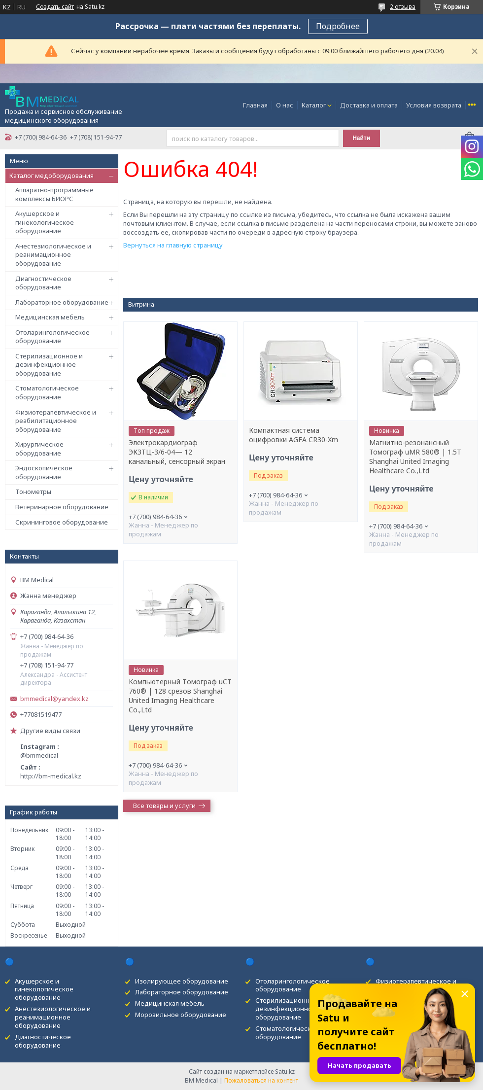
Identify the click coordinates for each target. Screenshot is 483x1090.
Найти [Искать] (361, 138)
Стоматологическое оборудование (47, 392)
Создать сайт (55, 6)
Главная (255, 105)
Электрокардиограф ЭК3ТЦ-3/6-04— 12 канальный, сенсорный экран (177, 452)
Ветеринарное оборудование (61, 506)
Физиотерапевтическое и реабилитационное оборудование (55, 421)
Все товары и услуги (164, 805)
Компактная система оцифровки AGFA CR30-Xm (293, 435)
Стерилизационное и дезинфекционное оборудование (49, 365)
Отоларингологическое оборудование (52, 337)
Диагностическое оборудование (43, 283)
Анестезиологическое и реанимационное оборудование (53, 255)
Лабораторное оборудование (61, 302)
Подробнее (338, 26)
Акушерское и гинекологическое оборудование (44, 222)
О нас (284, 105)
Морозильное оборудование (180, 1014)
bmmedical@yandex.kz (54, 699)
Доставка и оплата (369, 105)
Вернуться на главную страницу (173, 245)
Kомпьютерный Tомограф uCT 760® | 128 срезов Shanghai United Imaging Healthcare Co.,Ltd (180, 695)
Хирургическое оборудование (39, 448)
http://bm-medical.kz (50, 776)
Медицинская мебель (50, 317)
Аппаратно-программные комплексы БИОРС (54, 194)
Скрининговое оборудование (61, 522)
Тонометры (33, 491)
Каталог (314, 105)
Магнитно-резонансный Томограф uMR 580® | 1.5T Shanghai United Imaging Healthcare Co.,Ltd (415, 456)
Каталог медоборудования (51, 175)
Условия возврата (433, 105)
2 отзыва (402, 6)
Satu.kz (285, 1071)
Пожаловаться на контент (261, 1080)
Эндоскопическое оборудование (43, 472)
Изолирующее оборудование (181, 981)
